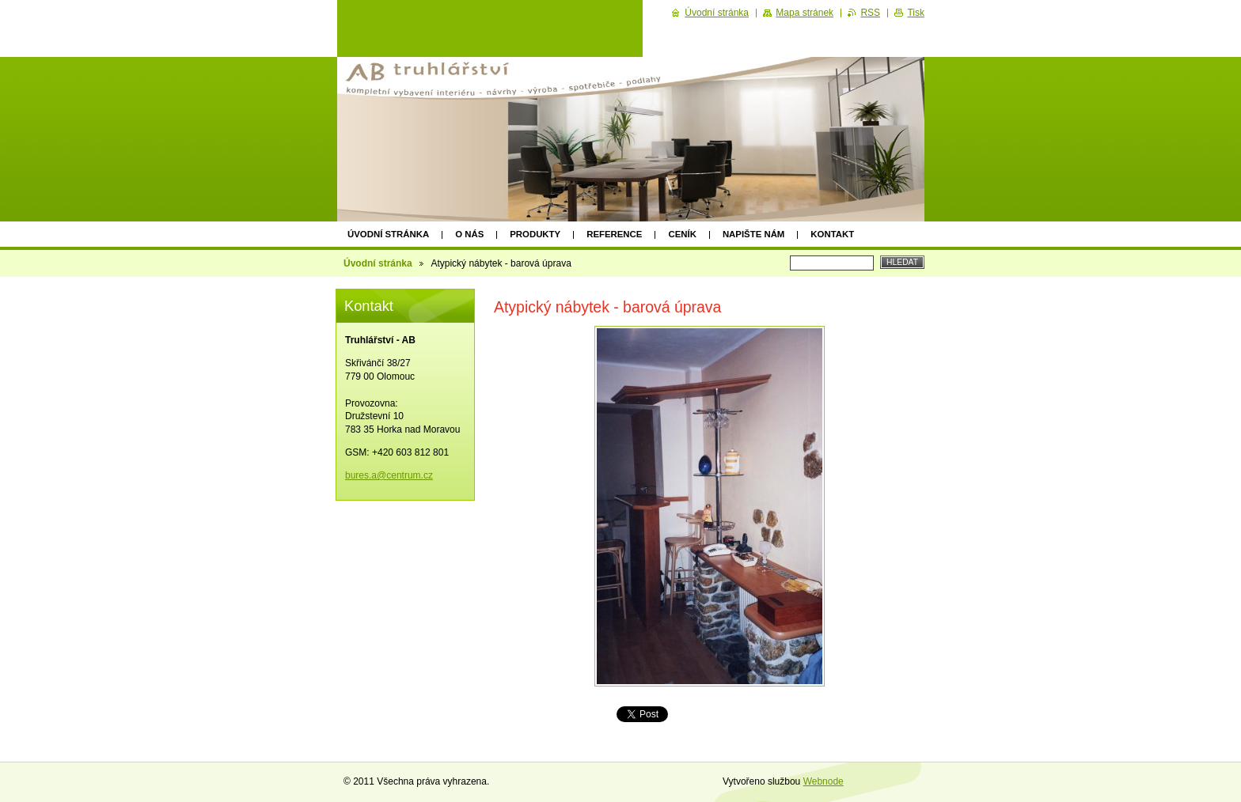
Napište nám (753, 234)
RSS (870, 12)
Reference (614, 234)
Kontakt (832, 234)
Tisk (915, 12)
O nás (469, 234)
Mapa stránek (804, 12)
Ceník (682, 234)
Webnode (823, 781)
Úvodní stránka (388, 234)
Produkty (535, 234)
